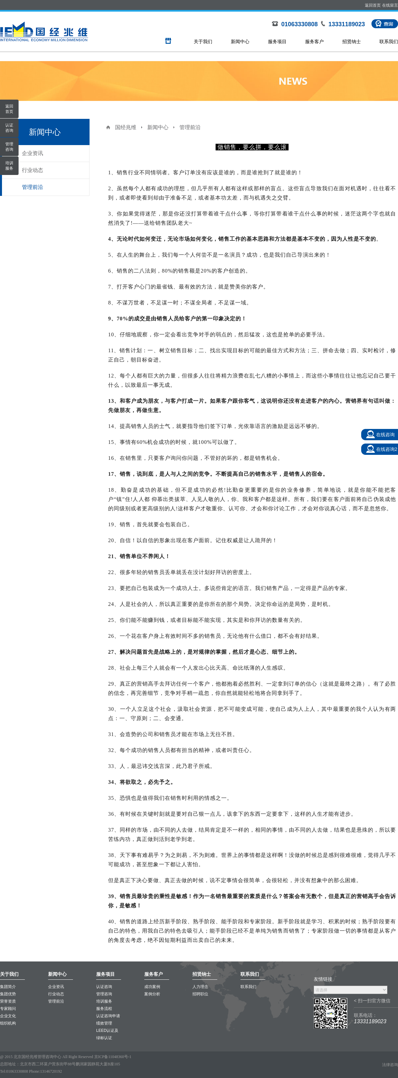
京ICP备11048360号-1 (112, 1056)
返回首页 (373, 5)
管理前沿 (32, 187)
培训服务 (104, 1001)
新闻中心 (240, 41)
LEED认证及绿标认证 (107, 1034)
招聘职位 (200, 994)
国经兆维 (125, 127)
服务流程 (104, 1008)
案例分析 (152, 994)
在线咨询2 (386, 449)
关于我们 (203, 41)
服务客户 (314, 41)
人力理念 (200, 986)
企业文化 (8, 1016)
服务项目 (277, 41)
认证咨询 (104, 986)
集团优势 (8, 994)
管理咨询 (104, 994)
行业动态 (32, 170)
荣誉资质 (8, 1001)
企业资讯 (32, 153)
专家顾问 (8, 1008)
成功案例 (152, 986)
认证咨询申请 (108, 1016)
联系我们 (388, 41)
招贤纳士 (351, 41)
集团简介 (8, 986)
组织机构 (8, 1023)
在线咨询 (385, 434)
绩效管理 (104, 1023)
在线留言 (390, 5)
